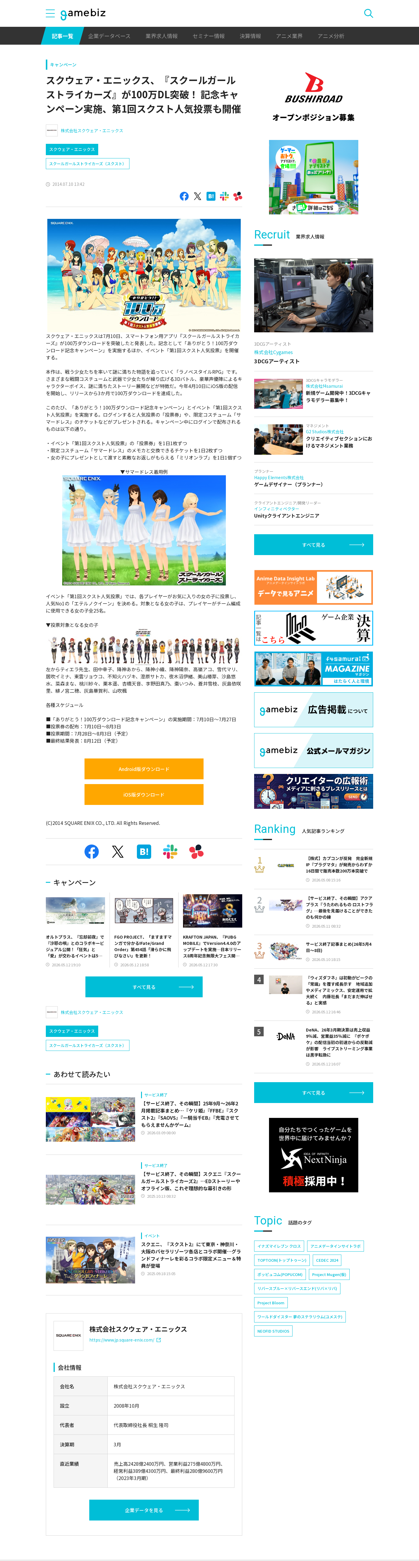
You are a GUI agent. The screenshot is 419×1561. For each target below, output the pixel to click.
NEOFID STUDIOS (273, 1331)
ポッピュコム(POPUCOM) (280, 1274)
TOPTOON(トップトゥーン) (282, 1260)
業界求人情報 (162, 36)
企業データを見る (144, 1510)
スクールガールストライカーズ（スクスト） (87, 163)
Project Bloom (270, 1302)
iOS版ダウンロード (144, 794)
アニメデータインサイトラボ (335, 1246)
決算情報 (250, 36)
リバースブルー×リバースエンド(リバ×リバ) (297, 1288)
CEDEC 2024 (327, 1260)
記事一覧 (62, 36)
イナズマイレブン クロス (279, 1246)
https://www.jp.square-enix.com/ (125, 1340)
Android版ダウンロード (144, 768)
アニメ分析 (331, 36)
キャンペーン (63, 64)
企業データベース (109, 36)
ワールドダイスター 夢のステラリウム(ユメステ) (300, 1316)
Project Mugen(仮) (329, 1274)
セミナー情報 (209, 36)
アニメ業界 (289, 36)
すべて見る (144, 986)
